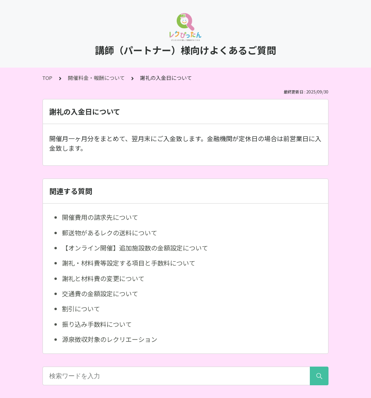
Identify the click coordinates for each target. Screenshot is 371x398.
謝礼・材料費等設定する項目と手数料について (128, 263)
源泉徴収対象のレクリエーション (109, 339)
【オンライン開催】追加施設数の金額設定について (135, 247)
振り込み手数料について (97, 324)
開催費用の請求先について (100, 217)
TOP (47, 78)
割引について (81, 308)
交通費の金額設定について (100, 293)
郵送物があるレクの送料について (109, 232)
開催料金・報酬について (96, 78)
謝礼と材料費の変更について (103, 278)
